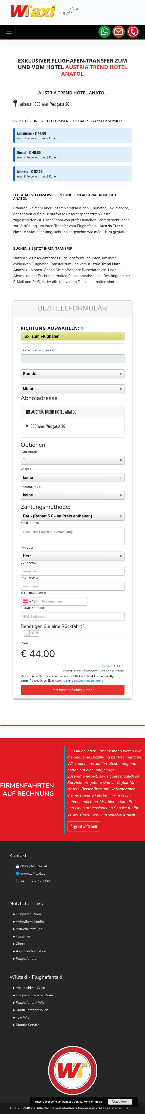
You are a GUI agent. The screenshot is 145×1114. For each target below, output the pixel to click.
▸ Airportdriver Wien (29, 987)
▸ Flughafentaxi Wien (30, 1002)
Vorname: (28, 563)
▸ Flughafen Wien (27, 914)
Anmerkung (30, 523)
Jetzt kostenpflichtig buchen (72, 690)
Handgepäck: (31, 487)
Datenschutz (118, 1108)
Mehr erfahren (93, 1101)
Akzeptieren (120, 1101)
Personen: (29, 452)
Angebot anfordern (83, 826)
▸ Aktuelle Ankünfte (28, 921)
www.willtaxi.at (32, 873)
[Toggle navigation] (9, 31)
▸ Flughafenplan (26, 958)
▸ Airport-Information (29, 951)
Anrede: (27, 548)
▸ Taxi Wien (22, 1017)
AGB (102, 1108)
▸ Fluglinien (22, 936)
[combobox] (30, 601)
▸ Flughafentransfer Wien (33, 995)
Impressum (86, 1108)
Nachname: (29, 578)
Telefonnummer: (34, 593)
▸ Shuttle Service (26, 1025)
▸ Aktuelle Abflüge (27, 929)
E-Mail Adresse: (33, 608)
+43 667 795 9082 (35, 881)
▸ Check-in (21, 943)
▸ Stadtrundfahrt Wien (30, 1010)
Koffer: (27, 469)
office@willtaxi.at (33, 866)
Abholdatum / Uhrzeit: (39, 350)
